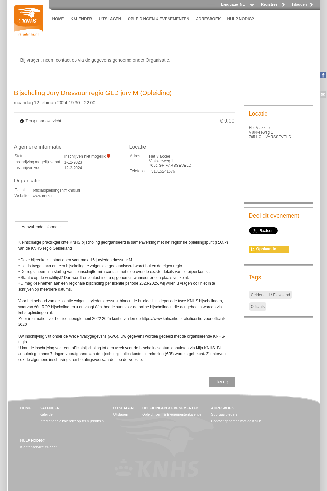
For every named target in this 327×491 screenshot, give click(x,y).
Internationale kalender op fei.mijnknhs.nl (72, 421)
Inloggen (299, 4)
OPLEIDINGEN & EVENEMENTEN (158, 19)
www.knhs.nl (44, 196)
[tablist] (124, 295)
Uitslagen (120, 414)
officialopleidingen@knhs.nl (56, 190)
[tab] (41, 227)
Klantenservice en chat (38, 447)
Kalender (47, 414)
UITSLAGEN (110, 19)
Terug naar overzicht (43, 121)
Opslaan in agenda (266, 250)
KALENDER (81, 19)
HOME (58, 19)
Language (229, 4)
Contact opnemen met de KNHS (236, 421)
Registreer (270, 4)
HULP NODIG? (240, 19)
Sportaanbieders (224, 414)
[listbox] (246, 6)
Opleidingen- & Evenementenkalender (172, 414)
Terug (221, 381)
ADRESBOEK (208, 19)
